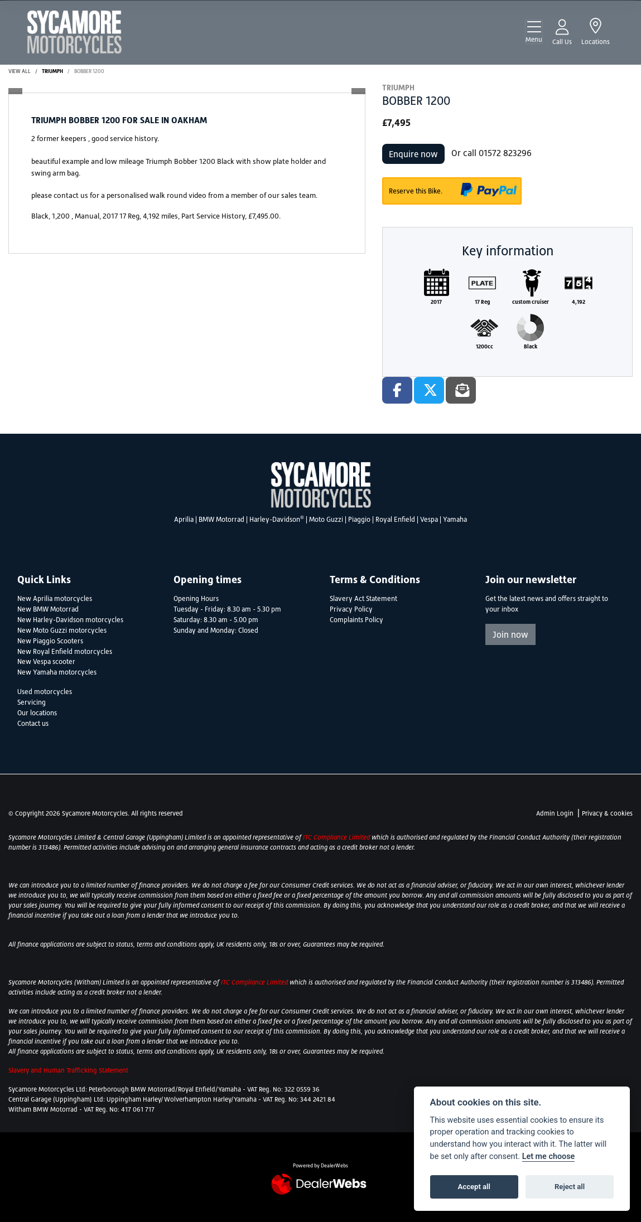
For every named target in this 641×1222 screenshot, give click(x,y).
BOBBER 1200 (89, 71)
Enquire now (413, 154)
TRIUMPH (52, 71)
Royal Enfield (395, 519)
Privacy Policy (351, 609)
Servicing (31, 702)
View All (19, 71)
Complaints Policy (356, 620)
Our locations (37, 713)
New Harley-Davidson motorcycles (70, 620)
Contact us (33, 724)
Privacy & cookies (607, 813)
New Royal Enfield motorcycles (64, 652)
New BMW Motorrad (48, 609)
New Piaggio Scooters (50, 641)
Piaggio (359, 519)
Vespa (429, 519)
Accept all (474, 1186)
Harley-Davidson (276, 519)
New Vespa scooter (46, 662)
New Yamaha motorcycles (57, 672)
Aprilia (184, 519)
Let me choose (548, 1156)
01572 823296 (505, 153)
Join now (510, 634)
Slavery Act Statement (363, 599)
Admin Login (554, 813)
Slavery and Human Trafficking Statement (68, 1070)
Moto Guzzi (326, 519)
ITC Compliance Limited (337, 837)
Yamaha (455, 519)
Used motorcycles (44, 692)
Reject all (570, 1186)
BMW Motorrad (221, 519)
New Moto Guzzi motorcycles (62, 630)
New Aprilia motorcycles (54, 599)
